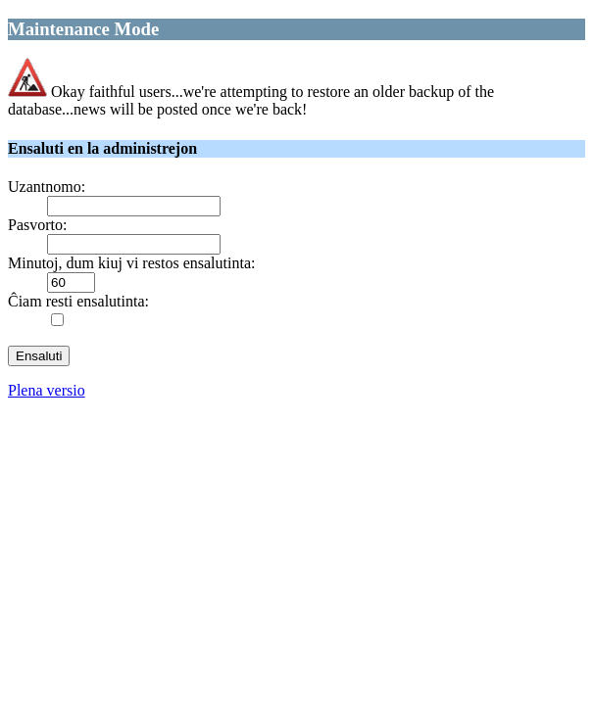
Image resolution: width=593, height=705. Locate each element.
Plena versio (46, 390)
